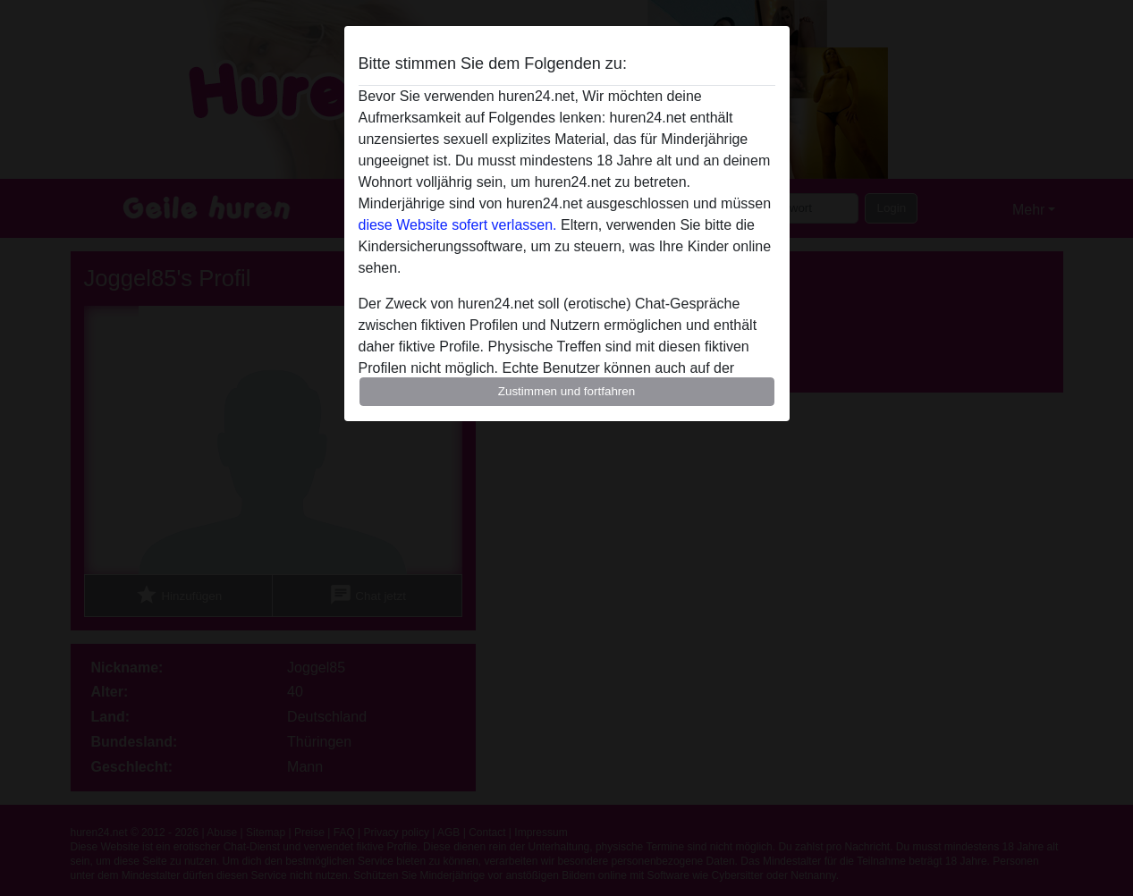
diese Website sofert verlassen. (458, 224)
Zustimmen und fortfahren (567, 391)
